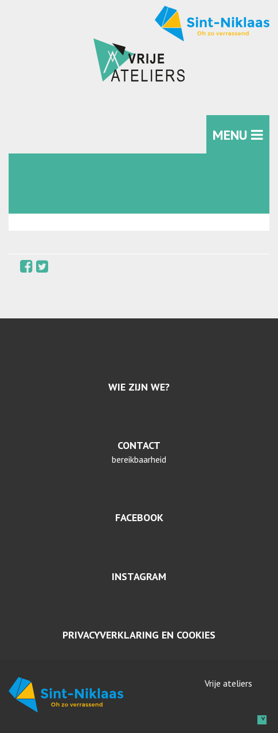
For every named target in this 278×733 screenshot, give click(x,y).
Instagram (139, 576)
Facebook (139, 517)
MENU (238, 135)
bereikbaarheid (139, 459)
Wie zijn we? (139, 386)
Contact (139, 445)
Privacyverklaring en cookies (139, 634)
